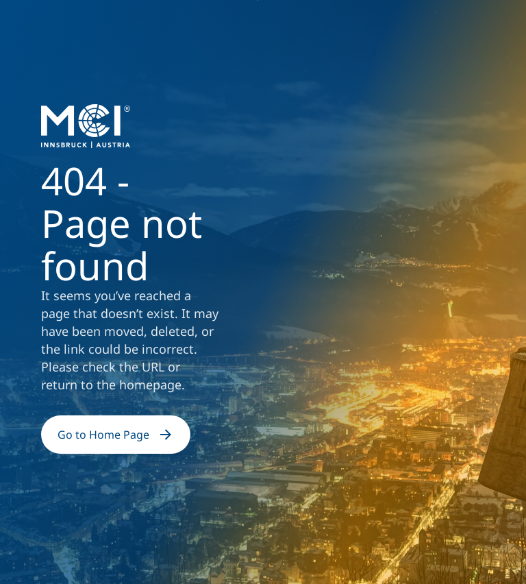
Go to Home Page (116, 434)
